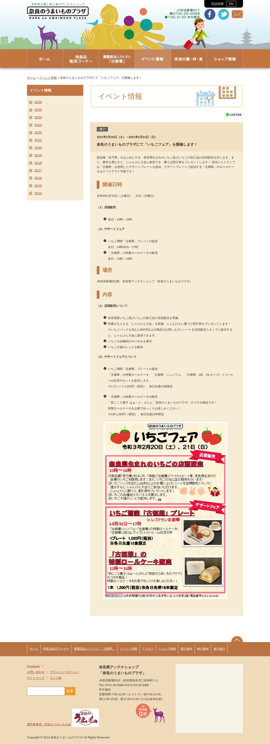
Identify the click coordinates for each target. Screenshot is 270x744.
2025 (38, 110)
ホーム (31, 77)
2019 (38, 155)
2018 (38, 163)
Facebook (33, 666)
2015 (38, 185)
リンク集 (55, 678)
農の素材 (186, 648)
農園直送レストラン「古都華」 (94, 648)
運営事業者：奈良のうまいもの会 (63, 724)
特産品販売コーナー (56, 648)
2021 (38, 140)
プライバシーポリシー (64, 672)
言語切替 (223, 4)
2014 (38, 193)
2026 (38, 102)
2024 (38, 117)
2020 (38, 147)
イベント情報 (48, 77)
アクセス (148, 648)
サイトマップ (36, 678)
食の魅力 (219, 648)
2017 (38, 170)
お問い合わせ (36, 672)
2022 (38, 132)
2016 (38, 178)
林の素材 (203, 648)
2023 (38, 125)
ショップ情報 (167, 648)
